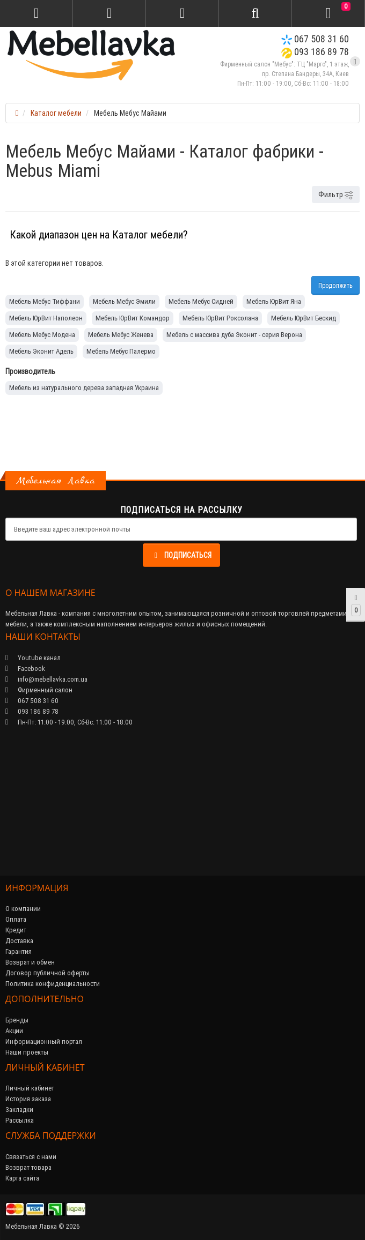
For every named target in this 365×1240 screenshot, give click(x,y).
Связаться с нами (30, 1156)
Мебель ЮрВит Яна (273, 301)
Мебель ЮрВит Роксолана (220, 318)
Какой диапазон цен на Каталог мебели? (99, 234)
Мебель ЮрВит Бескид (303, 318)
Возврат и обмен (30, 962)
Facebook (25, 668)
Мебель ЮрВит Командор (133, 318)
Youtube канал (33, 657)
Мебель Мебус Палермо (121, 351)
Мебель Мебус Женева (121, 334)
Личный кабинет (29, 1088)
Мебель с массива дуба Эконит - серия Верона (234, 334)
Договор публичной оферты (47, 972)
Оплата (15, 919)
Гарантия (18, 951)
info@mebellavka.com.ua (46, 679)
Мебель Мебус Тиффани (44, 301)
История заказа (28, 1098)
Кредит (15, 930)
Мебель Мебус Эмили (124, 301)
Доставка (19, 940)
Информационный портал (43, 1041)
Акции (14, 1030)
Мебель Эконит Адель (41, 351)
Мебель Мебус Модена (42, 334)
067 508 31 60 (315, 39)
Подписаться (181, 555)
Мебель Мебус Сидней (201, 301)
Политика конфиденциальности (52, 983)
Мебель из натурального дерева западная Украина (84, 387)
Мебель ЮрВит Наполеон (46, 318)
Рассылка (19, 1120)
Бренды (16, 1020)
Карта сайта (22, 1178)
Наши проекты (26, 1052)
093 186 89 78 (315, 52)
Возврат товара (28, 1167)
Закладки (19, 1109)
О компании (23, 908)
